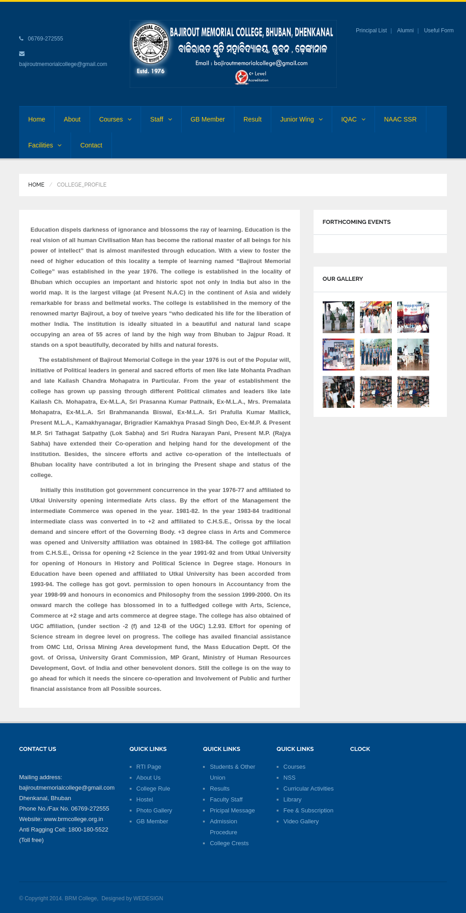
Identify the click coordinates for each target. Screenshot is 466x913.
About (72, 119)
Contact (91, 145)
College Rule (153, 788)
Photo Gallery (154, 810)
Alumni (405, 30)
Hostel (145, 799)
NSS (290, 777)
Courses (115, 119)
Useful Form (439, 30)
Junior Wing (301, 119)
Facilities (44, 145)
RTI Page (149, 766)
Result (252, 119)
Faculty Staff (226, 799)
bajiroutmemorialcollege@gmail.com (63, 64)
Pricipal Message (232, 810)
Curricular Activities (309, 788)
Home (36, 119)
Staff (161, 119)
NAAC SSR (400, 119)
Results (219, 788)
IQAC (353, 119)
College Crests (229, 843)
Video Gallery (301, 821)
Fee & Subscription (309, 810)
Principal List (371, 30)
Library (293, 799)
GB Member (208, 119)
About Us (149, 777)
